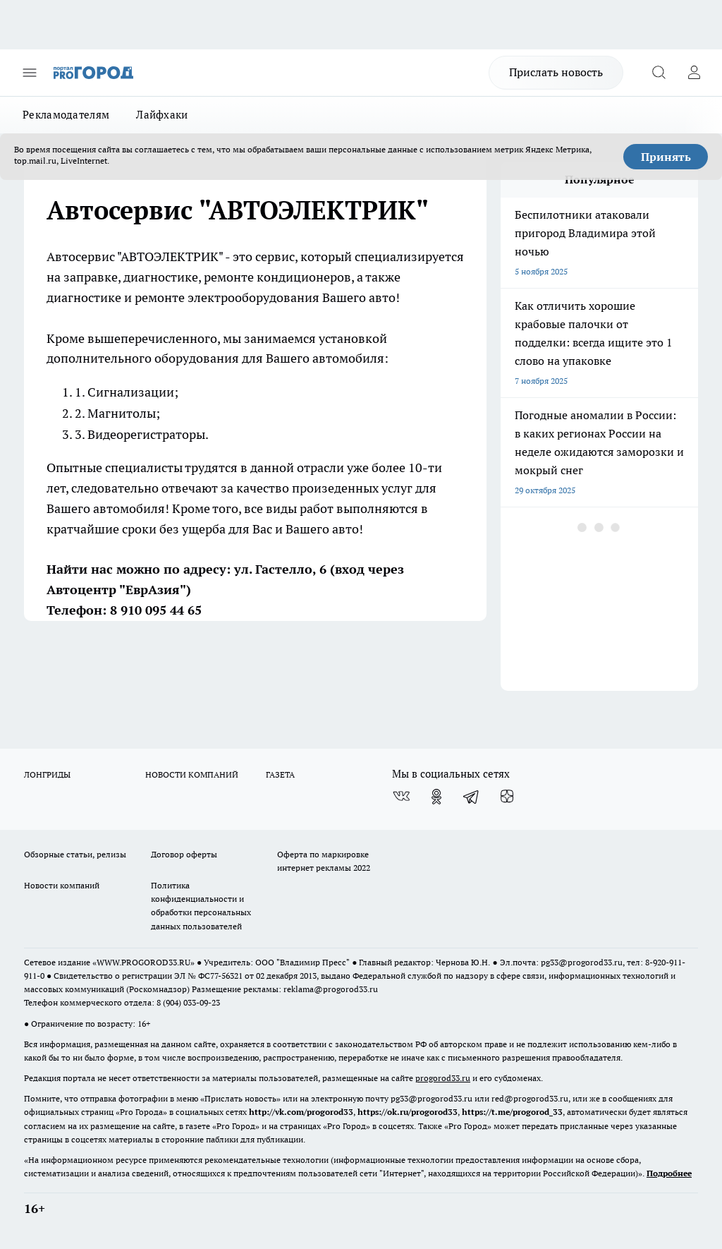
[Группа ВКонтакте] (401, 797)
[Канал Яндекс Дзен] (507, 797)
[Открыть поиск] (658, 73)
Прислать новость (556, 72)
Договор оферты (184, 854)
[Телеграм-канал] (471, 797)
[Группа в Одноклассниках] (436, 797)
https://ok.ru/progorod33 (407, 1111)
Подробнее (669, 1173)
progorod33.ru (442, 1078)
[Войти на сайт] (694, 73)
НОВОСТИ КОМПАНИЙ (191, 774)
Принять (666, 157)
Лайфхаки (162, 114)
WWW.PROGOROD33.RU (143, 962)
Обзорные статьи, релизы (75, 854)
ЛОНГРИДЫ (47, 774)
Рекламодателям (66, 114)
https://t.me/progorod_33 (512, 1111)
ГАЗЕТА (280, 774)
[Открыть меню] (30, 73)
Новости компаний (61, 885)
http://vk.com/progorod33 (301, 1111)
